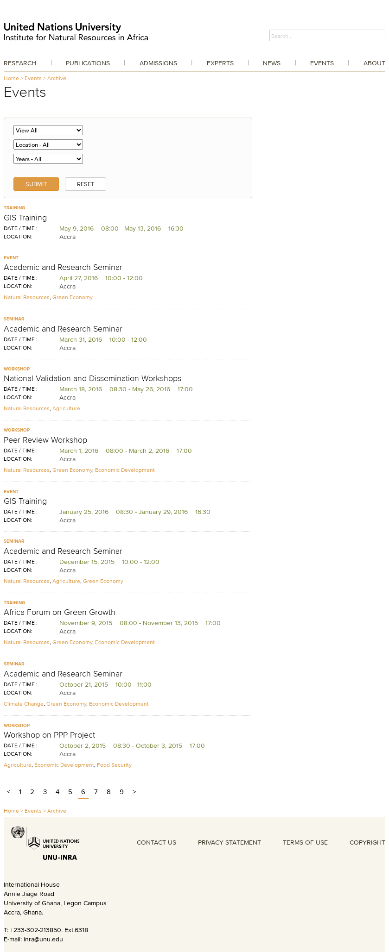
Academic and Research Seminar (63, 267)
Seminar (14, 318)
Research (20, 63)
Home (11, 78)
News (272, 63)
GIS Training (25, 217)
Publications (88, 63)
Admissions (158, 63)
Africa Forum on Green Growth (59, 612)
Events (322, 63)
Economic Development (125, 470)
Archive (56, 78)
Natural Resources (27, 297)
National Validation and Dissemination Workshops (92, 378)
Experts (220, 63)
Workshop (17, 368)
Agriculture (66, 408)
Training (14, 207)
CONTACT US (156, 842)
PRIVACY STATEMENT (229, 842)
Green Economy (72, 297)
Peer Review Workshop (45, 440)
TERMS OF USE (305, 842)
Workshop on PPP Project (49, 734)
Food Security (114, 765)
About (374, 63)
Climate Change (24, 704)
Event (11, 257)
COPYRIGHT (367, 842)
